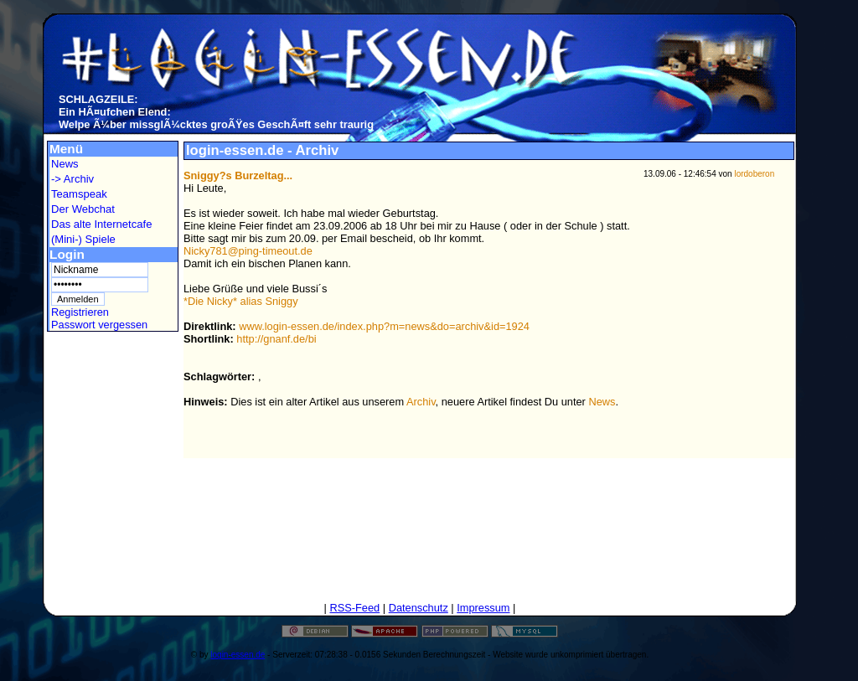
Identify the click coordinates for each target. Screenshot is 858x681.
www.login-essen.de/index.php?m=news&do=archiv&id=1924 (384, 326)
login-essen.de (237, 654)
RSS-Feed (354, 607)
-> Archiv (72, 179)
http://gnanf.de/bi (276, 339)
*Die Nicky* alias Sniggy (240, 301)
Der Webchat (83, 209)
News (65, 163)
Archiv (421, 401)
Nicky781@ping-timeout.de (248, 251)
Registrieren (80, 312)
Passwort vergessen (99, 324)
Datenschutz (418, 607)
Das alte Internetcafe (101, 224)
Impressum (483, 607)
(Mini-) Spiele (83, 239)
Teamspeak (79, 194)
